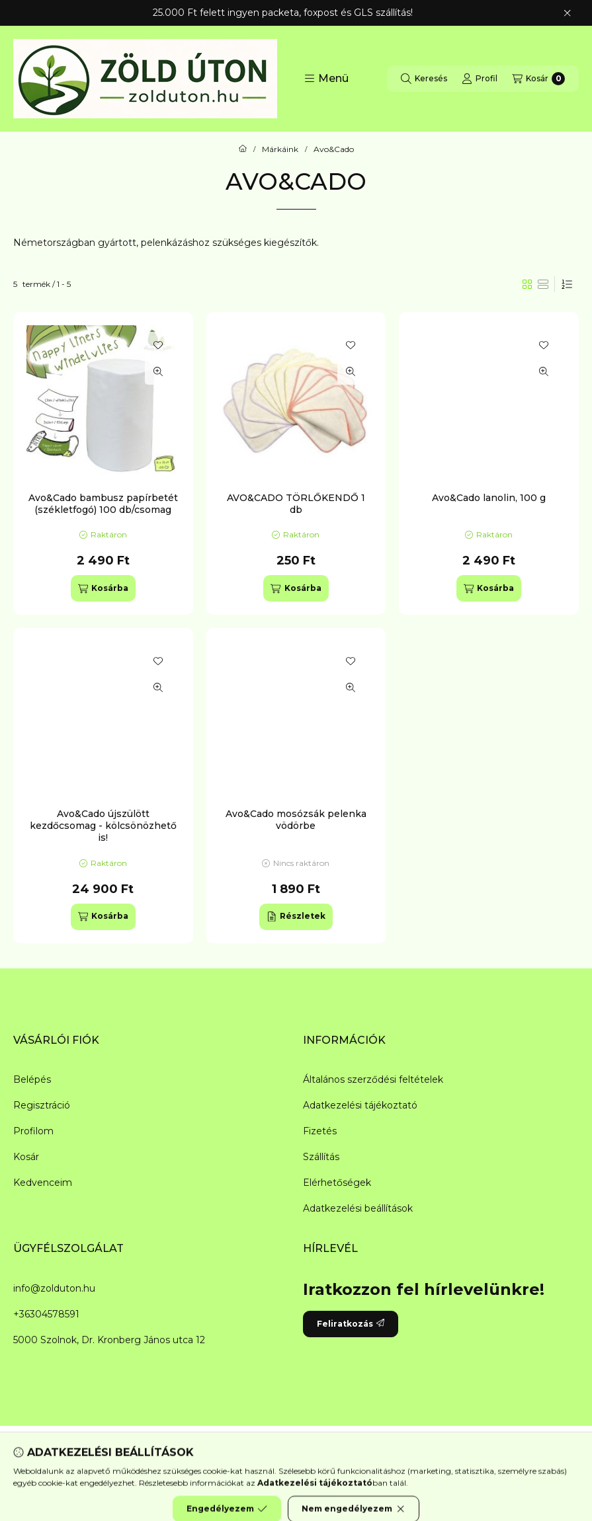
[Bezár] (567, 13)
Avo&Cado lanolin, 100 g (489, 498)
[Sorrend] (567, 284)
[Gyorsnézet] (158, 371)
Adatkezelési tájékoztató (360, 1105)
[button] (326, 78)
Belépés (32, 1079)
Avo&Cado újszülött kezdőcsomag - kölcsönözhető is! (103, 825)
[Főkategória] (243, 149)
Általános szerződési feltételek (373, 1079)
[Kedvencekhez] (158, 345)
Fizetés (320, 1131)
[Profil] (479, 78)
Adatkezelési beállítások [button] (358, 1208)
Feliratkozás (350, 1324)
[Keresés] (424, 78)
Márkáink (280, 149)
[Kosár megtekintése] (538, 78)
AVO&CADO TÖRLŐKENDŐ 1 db (296, 504)
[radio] (543, 284)
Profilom (33, 1131)
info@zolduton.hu (54, 1288)
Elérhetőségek (337, 1183)
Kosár (26, 1157)
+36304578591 (46, 1314)
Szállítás (321, 1157)
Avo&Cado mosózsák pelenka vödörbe (296, 820)
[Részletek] (296, 917)
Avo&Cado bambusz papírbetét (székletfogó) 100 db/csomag (103, 504)
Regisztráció (41, 1105)
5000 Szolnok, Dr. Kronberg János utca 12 (109, 1340)
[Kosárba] (103, 588)
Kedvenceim (42, 1183)
